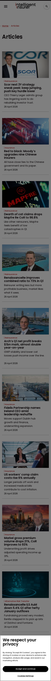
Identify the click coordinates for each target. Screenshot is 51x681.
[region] (25, 658)
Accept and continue (25, 669)
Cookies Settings (26, 676)
